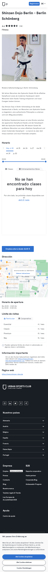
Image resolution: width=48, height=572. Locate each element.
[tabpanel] (24, 331)
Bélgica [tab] (23, 432)
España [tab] (23, 438)
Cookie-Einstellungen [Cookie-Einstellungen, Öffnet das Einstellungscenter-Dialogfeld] (24, 568)
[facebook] (21, 403)
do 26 (25, 148)
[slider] (3, 161)
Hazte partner (31, 475)
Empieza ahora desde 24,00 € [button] (18, 249)
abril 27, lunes (24, 200)
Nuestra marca (8, 488)
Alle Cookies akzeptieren (24, 557)
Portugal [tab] (23, 455)
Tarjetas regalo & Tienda (12, 493)
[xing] (26, 403)
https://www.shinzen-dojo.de (12, 374)
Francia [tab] (23, 443)
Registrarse (34, 4)
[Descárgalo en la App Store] (11, 396)
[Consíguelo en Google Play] (28, 396)
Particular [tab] (9, 319)
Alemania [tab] (23, 420)
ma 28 (39, 148)
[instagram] (4, 403)
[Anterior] (3, 148)
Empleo (5, 471)
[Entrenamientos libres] (29, 169)
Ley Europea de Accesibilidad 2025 (10, 498)
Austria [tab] (23, 426)
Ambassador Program (34, 484)
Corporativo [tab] (24, 319)
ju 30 (15, 153)
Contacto (6, 480)
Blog (4, 484)
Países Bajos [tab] (23, 449)
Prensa (5, 475)
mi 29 (8, 153)
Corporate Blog (31, 480)
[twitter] (15, 403)
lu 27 (32, 148)
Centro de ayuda (9, 516)
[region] (24, 552)
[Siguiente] (44, 148)
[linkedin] (10, 403)
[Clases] (9, 169)
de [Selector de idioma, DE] (43, 3)
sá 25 (18, 148)
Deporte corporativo (33, 471)
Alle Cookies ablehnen (24, 562)
